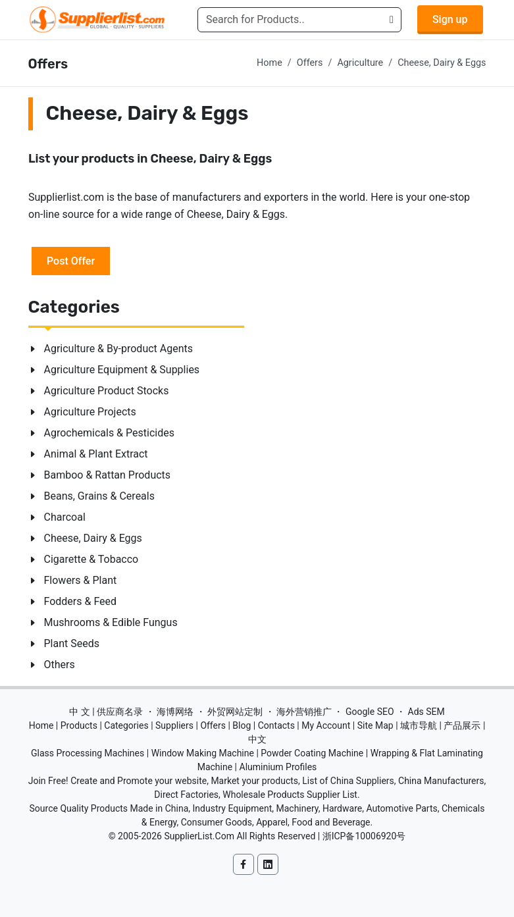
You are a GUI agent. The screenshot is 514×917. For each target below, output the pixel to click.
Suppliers (174, 725)
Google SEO (370, 711)
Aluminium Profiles (278, 767)
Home (269, 62)
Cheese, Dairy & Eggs (442, 62)
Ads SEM (426, 711)
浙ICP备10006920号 (364, 836)
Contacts (276, 725)
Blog (241, 725)
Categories (126, 725)
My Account (325, 725)
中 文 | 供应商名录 (106, 711)
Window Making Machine (202, 753)
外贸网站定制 (235, 711)
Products (79, 725)
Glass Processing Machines (87, 753)
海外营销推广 (304, 711)
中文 (257, 739)
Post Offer (71, 260)
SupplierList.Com (199, 836)
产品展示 (462, 725)
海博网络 (175, 711)
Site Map (375, 725)
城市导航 (418, 725)
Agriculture (360, 62)
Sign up (450, 19)
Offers (310, 62)
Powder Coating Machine (312, 753)
